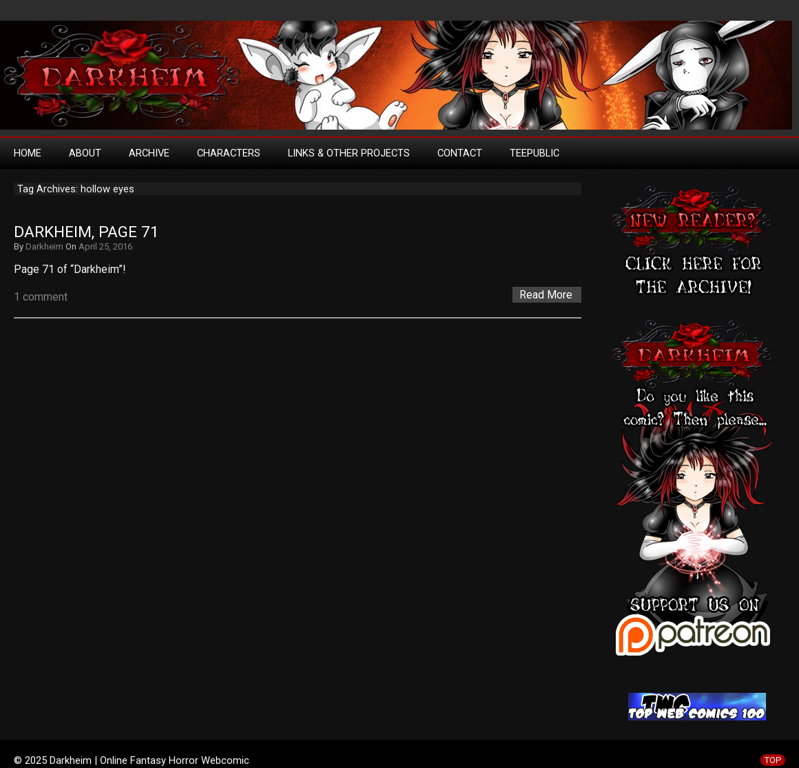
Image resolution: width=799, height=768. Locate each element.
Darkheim (44, 246)
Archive (149, 153)
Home (27, 153)
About (85, 153)
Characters (228, 153)
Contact (459, 153)
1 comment (41, 296)
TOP (773, 760)
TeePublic (534, 153)
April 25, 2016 (105, 246)
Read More (545, 294)
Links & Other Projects (349, 153)
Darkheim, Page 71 (86, 232)
